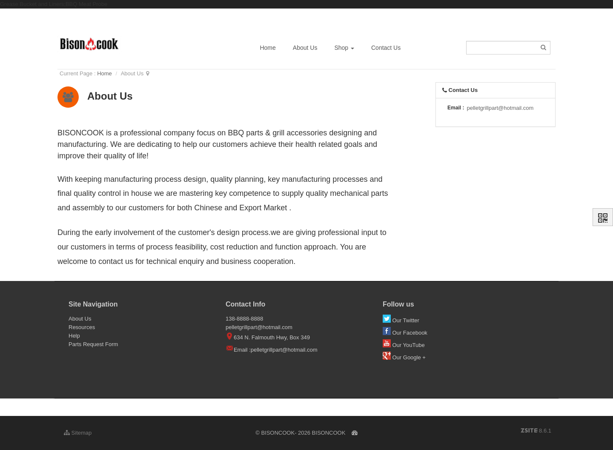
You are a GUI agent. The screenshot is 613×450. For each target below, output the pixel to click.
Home (267, 47)
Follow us (398, 304)
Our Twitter (402, 320)
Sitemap (78, 433)
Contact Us (386, 47)
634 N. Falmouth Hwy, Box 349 (268, 337)
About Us (305, 47)
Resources (82, 327)
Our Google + (404, 357)
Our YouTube (404, 345)
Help (74, 335)
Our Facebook (406, 333)
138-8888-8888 (244, 318)
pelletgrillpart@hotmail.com (500, 108)
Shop (344, 47)
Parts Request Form (93, 344)
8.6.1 (536, 431)
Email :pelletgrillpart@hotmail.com (276, 350)
